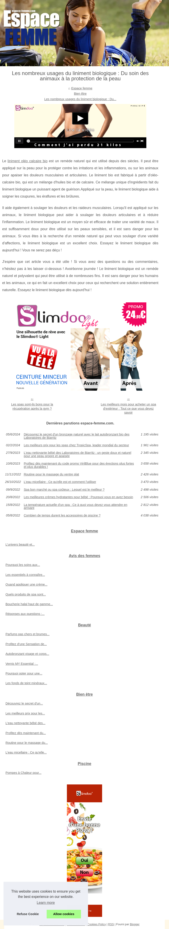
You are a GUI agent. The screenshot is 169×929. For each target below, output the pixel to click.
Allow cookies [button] (63, 914)
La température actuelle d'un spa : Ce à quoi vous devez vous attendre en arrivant (75, 506)
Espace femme (81, 88)
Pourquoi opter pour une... (24, 673)
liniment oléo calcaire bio (27, 161)
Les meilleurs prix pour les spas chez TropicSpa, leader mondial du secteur (76, 445)
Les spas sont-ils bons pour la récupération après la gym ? (32, 406)
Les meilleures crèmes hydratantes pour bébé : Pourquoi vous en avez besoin (78, 497)
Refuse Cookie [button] (28, 914)
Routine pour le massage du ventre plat (51, 474)
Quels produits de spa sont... (26, 594)
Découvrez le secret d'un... (24, 703)
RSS (111, 924)
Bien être (80, 93)
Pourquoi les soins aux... (23, 565)
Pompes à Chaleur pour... (23, 772)
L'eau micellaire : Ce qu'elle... (26, 752)
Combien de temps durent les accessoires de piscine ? (62, 515)
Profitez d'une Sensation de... (26, 644)
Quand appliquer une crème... (26, 584)
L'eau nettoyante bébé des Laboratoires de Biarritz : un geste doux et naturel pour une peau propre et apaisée (77, 454)
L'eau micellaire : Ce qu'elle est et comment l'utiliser (60, 481)
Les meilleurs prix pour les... (25, 713)
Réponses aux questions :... (25, 614)
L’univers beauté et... (20, 544)
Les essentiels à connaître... (25, 575)
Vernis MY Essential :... (22, 663)
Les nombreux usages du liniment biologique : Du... (80, 99)
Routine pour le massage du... (27, 742)
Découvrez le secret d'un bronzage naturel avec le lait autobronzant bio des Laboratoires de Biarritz (76, 436)
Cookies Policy (96, 924)
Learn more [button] (46, 903)
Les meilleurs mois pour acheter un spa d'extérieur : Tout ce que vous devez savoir (128, 408)
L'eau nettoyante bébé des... (25, 723)
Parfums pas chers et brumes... (28, 634)
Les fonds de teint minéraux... (26, 683)
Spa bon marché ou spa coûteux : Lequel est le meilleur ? (64, 489)
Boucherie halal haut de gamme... (29, 604)
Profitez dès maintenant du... (26, 733)
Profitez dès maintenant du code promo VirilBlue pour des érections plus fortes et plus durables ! (79, 465)
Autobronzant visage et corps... (27, 654)
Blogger (135, 924)
